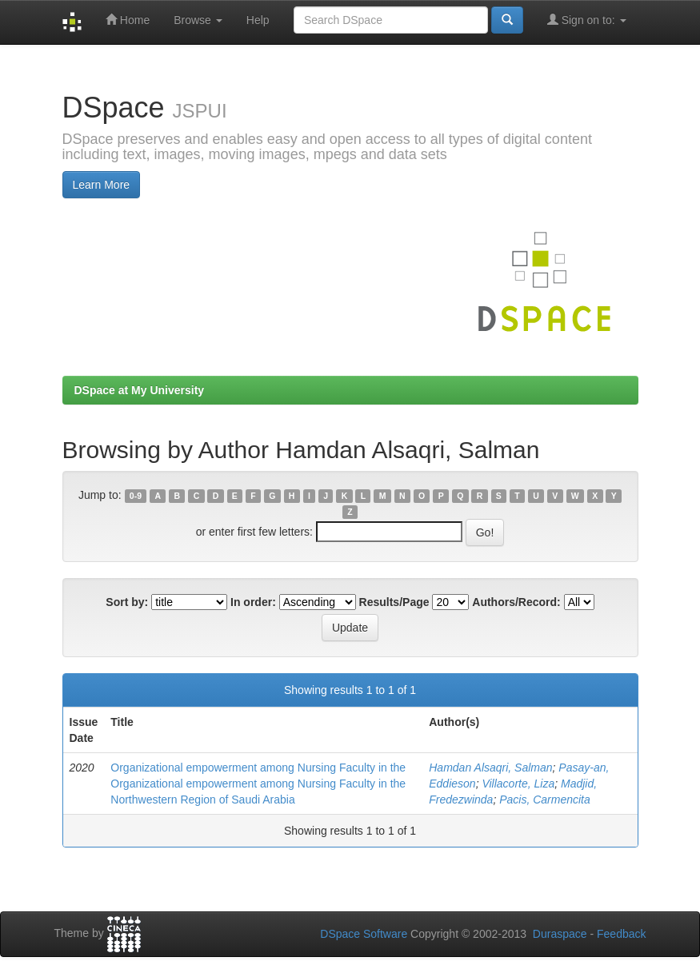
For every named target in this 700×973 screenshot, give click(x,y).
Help (258, 20)
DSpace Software (363, 933)
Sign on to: (586, 19)
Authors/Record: (516, 602)
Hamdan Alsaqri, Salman (490, 767)
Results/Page (394, 602)
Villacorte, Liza (518, 783)
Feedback (621, 933)
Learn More (101, 184)
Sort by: (127, 602)
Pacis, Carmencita (544, 799)
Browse (198, 20)
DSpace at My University (139, 390)
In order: (253, 602)
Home (128, 19)
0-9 (136, 495)
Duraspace (560, 933)
